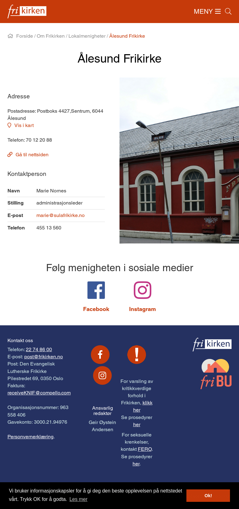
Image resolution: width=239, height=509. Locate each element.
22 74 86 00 (39, 349)
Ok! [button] (208, 495)
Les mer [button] (78, 499)
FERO (145, 449)
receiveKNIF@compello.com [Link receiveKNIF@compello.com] (39, 393)
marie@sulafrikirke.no (60, 215)
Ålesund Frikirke (127, 36)
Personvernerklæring (30, 437)
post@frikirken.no (43, 357)
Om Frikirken (51, 36)
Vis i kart (24, 125)
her (136, 424)
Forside (24, 36)
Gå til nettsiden (32, 155)
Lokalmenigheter (86, 36)
